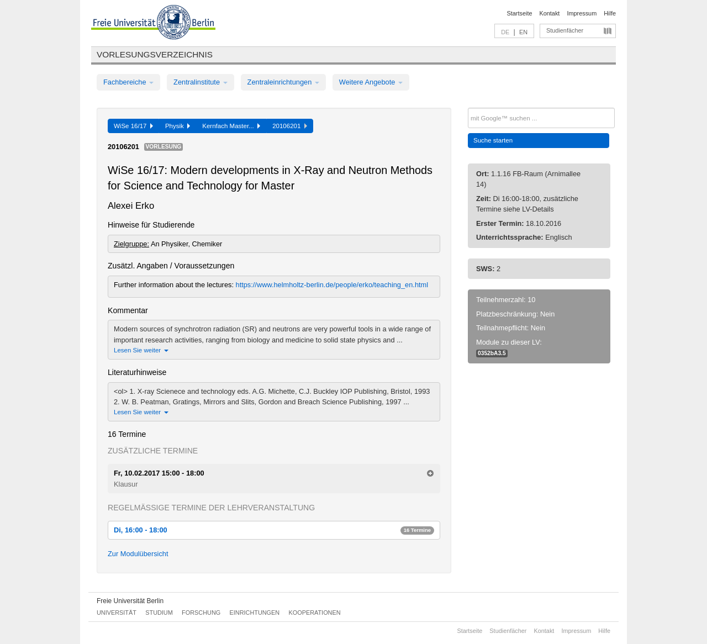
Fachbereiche (128, 82)
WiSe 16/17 (133, 126)
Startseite (519, 13)
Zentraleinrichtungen (283, 82)
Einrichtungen (255, 612)
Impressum (582, 13)
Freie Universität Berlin (130, 601)
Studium (159, 612)
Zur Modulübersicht (138, 554)
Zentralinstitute (200, 82)
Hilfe (610, 13)
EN (523, 32)
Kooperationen (315, 612)
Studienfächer (564, 30)
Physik (177, 126)
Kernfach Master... (231, 126)
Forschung (201, 612)
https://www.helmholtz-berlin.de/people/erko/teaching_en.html (332, 285)
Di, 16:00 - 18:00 (274, 530)
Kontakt (550, 13)
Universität (116, 612)
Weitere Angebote (371, 82)
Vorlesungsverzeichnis (155, 54)
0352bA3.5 (492, 353)
